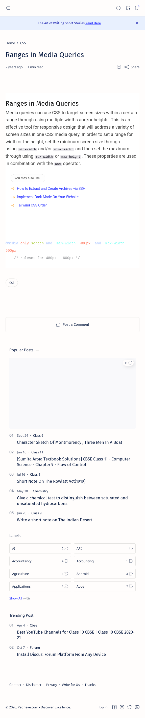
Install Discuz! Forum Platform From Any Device (61, 655)
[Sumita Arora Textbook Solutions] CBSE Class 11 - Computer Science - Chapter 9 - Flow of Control (73, 462)
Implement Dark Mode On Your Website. (48, 198)
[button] (128, 364)
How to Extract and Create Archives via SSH (51, 189)
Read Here (93, 23)
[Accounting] (105, 562)
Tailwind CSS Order (32, 206)
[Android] (105, 575)
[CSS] (23, 43)
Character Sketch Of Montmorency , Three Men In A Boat (69, 443)
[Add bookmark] (119, 67)
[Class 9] (38, 436)
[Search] (118, 8)
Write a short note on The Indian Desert (54, 520)
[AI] (40, 549)
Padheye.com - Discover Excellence (44, 708)
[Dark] (127, 8)
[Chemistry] (40, 492)
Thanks (90, 685)
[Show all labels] (19, 599)
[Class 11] (37, 453)
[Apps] (105, 587)
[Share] (131, 67)
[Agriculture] (40, 575)
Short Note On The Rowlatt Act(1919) (51, 481)
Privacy (51, 685)
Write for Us (71, 685)
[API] (105, 549)
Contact (15, 685)
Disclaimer (33, 685)
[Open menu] (8, 8)
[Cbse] (33, 626)
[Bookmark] (137, 8)
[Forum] (35, 648)
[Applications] (40, 587)
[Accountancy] (40, 562)
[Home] (10, 43)
